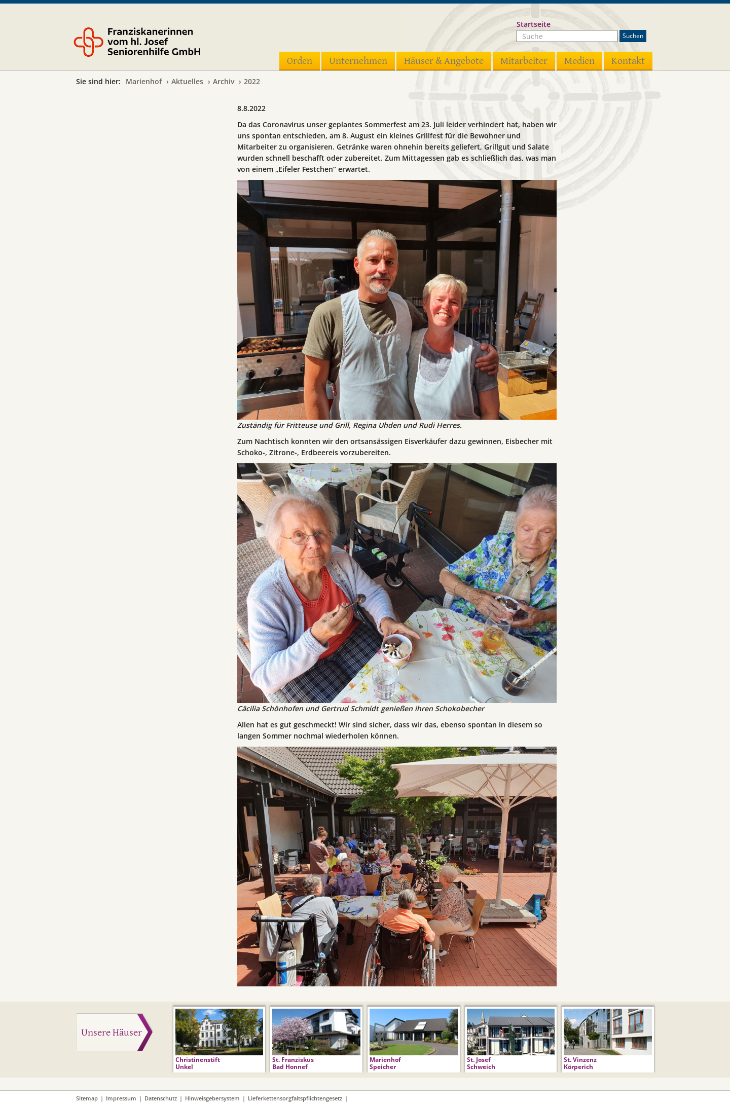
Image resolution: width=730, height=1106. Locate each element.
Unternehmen (358, 61)
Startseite (534, 24)
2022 (252, 81)
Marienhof (144, 81)
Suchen (633, 35)
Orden (299, 61)
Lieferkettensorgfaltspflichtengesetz (295, 1098)
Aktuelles (187, 81)
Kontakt (628, 61)
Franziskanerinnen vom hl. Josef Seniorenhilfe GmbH (151, 44)
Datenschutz (160, 1098)
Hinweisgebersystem (212, 1098)
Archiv (223, 81)
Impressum (121, 1098)
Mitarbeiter (524, 61)
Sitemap (87, 1098)
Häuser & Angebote (444, 61)
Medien (579, 61)
